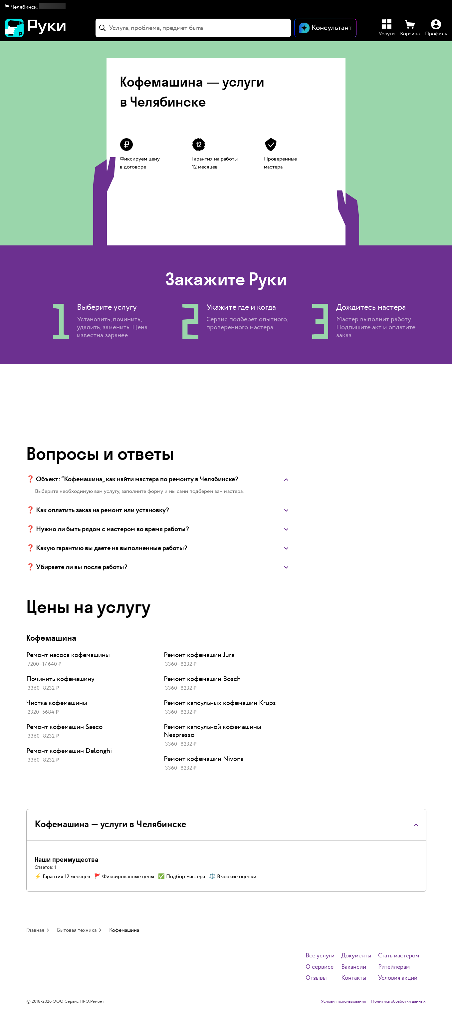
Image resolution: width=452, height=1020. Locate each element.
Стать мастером (398, 956)
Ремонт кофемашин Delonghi (69, 751)
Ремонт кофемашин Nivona (204, 759)
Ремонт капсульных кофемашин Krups (220, 703)
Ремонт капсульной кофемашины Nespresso (212, 731)
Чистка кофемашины (56, 703)
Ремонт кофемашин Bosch (202, 679)
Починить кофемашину (60, 679)
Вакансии (353, 967)
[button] (35, 7)
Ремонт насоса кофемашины (68, 655)
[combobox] (193, 28)
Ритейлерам (394, 967)
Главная (35, 930)
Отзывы (316, 978)
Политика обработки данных (398, 1001)
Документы (356, 956)
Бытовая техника (77, 930)
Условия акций (397, 978)
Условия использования (343, 1001)
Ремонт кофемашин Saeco (64, 727)
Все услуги (320, 956)
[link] (88, 660)
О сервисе (320, 967)
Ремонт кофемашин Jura (199, 655)
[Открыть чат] (325, 28)
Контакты (353, 978)
